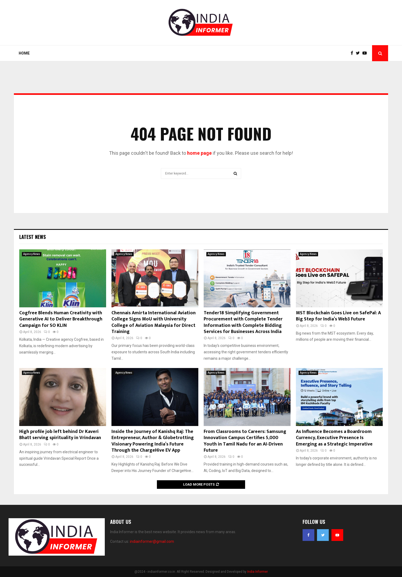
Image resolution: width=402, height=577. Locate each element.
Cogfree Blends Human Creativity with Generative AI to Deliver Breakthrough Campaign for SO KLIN (60, 319)
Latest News (32, 236)
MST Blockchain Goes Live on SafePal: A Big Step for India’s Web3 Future (338, 316)
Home (24, 53)
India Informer (257, 572)
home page (199, 153)
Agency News (31, 254)
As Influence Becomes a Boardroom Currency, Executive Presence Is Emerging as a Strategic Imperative (334, 438)
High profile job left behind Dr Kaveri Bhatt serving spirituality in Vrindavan (60, 435)
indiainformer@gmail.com (152, 541)
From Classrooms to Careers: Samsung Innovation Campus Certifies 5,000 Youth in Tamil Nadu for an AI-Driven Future (245, 441)
